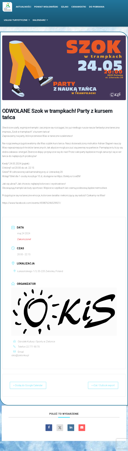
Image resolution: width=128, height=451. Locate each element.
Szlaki (64, 6)
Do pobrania (96, 6)
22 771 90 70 (33, 346)
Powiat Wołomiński (46, 6)
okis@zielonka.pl (20, 355)
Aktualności (23, 6)
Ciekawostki (78, 6)
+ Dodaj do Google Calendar (30, 385)
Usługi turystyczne (17, 19)
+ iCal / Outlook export (100, 385)
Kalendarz (40, 19)
